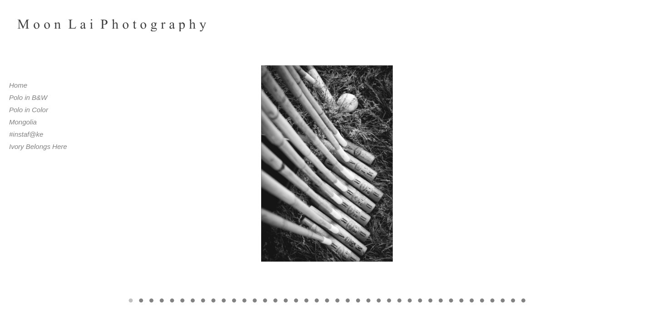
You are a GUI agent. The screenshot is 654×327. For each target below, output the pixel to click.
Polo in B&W (28, 97)
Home (18, 85)
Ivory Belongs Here (38, 146)
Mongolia (23, 122)
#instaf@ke (26, 134)
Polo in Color (28, 110)
